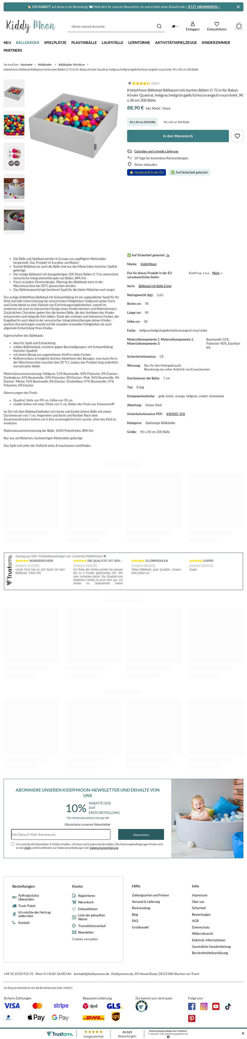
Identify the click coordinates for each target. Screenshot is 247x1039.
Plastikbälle (84, 42)
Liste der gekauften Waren (91, 917)
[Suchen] (159, 26)
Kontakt (24, 923)
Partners (13, 50)
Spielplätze (55, 42)
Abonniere (141, 835)
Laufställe (113, 42)
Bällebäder (27, 42)
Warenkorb (86, 902)
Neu (7, 42)
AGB (27, 848)
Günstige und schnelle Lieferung (156, 151)
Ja (167, 255)
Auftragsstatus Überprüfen (28, 897)
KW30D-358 (175, 414)
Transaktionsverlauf (92, 926)
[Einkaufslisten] (216, 26)
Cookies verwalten (85, 939)
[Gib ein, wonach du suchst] (116, 26)
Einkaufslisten (87, 909)
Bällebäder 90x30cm (72, 64)
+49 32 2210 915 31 (19, 974)
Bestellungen (23, 886)
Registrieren (86, 896)
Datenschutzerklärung (104, 848)
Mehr (216, 273)
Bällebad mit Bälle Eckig (155, 286)
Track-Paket (26, 906)
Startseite (26, 64)
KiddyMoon (149, 264)
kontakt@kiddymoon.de (91, 974)
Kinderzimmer (216, 42)
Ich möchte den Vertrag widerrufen (34, 914)
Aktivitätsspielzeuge (176, 42)
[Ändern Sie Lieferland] (175, 26)
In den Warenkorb (178, 136)
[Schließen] (238, 7)
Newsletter (86, 932)
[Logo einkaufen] (31, 26)
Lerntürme (139, 42)
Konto (77, 886)
